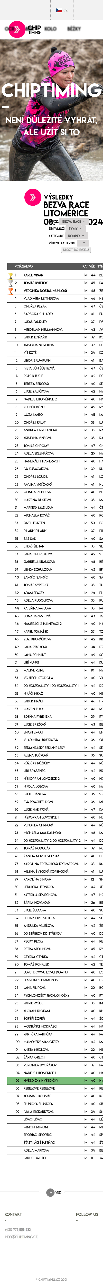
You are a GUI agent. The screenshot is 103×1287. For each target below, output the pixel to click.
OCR (10, 29)
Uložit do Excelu (76, 250)
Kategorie (56, 236)
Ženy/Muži (57, 229)
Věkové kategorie (62, 243)
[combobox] (74, 221)
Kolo (50, 29)
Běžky (74, 29)
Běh (30, 29)
